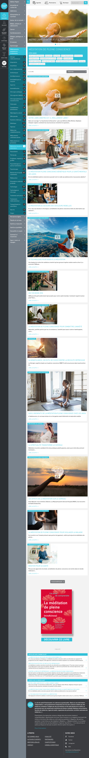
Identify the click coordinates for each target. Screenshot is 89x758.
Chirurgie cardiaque (16, 92)
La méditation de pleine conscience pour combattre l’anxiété (55, 326)
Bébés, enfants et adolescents (15, 24)
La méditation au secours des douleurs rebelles (50, 206)
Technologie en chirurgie (14, 191)
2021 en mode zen (35, 293)
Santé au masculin (16, 224)
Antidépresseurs (15, 76)
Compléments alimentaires (14, 108)
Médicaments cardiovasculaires (15, 136)
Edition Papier (14, 2)
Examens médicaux (15, 120)
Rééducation (13, 178)
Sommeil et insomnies (13, 235)
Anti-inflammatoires (16, 69)
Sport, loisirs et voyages (15, 241)
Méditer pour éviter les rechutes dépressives (44, 663)
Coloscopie (13, 104)
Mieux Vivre (4, 57)
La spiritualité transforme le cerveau (45, 445)
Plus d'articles (56, 581)
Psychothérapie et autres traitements (15, 164)
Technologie (13, 186)
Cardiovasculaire (15, 33)
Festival (4, 66)
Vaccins (12, 209)
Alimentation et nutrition (15, 15)
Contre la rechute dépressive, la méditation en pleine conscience (50, 671)
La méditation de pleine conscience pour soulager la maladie (55, 532)
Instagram (70, 743)
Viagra (12, 213)
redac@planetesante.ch (72, 752)
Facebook (69, 737)
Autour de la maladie (16, 20)
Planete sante (4, 6)
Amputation (13, 62)
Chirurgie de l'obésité (16, 95)
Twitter (69, 740)
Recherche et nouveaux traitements (16, 173)
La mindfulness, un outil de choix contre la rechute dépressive (56, 360)
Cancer (12, 29)
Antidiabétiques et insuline (15, 80)
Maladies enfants (4, 33)
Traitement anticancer (16, 195)
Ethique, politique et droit (16, 37)
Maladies (4, 25)
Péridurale (13, 155)
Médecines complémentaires (15, 131)
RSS (68, 747)
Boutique (66, 2)
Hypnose (12, 126)
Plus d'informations (40, 728)
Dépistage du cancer (16, 113)
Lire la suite (33, 125)
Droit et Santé (4, 48)
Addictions (13, 11)
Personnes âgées (15, 216)
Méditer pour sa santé (38, 566)
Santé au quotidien (16, 227)
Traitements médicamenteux (14, 200)
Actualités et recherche (14, 6)
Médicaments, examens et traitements (14, 51)
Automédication (14, 88)
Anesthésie (13, 65)
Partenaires (52, 2)
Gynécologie (14, 46)
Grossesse (13, 42)
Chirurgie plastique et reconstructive (16, 99)
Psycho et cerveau (16, 220)
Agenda (38, 2)
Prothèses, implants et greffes (16, 159)
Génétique (13, 123)
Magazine (4, 18)
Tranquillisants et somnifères (15, 205)
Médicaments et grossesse (14, 141)
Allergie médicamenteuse (15, 58)
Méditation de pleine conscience (16, 147)
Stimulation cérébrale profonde (16, 182)
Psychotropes (14, 169)
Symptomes (4, 40)
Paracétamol (14, 151)
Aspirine (12, 85)
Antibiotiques (14, 72)
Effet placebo (14, 116)
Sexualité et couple (16, 231)
